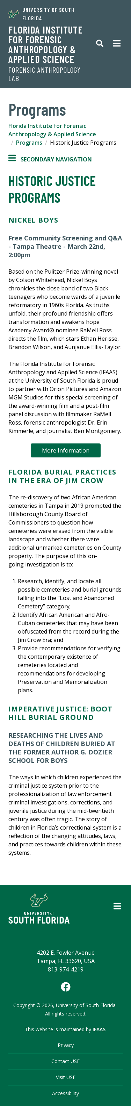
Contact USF (65, 1061)
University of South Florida (41, 13)
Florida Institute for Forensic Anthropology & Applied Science (45, 44)
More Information (65, 450)
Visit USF (65, 1077)
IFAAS (99, 1029)
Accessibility (65, 1093)
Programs (29, 142)
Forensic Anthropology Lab (44, 74)
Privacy (66, 1045)
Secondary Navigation (50, 159)
